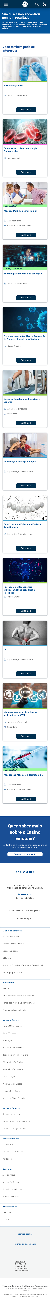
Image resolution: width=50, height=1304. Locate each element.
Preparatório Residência (13, 1048)
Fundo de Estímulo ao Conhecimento (19, 1003)
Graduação (8, 1040)
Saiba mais (26, 109)
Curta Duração (9, 1076)
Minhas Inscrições (11, 1196)
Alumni (6, 988)
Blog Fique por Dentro (12, 972)
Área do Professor (11, 1182)
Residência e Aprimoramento (15, 1055)
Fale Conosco (9, 1212)
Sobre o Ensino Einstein (13, 944)
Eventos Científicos (11, 1091)
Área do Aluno (9, 1175)
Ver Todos (7, 1159)
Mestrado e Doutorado (13, 1069)
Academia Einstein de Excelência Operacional (23, 965)
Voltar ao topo (26, 872)
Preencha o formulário (25, 854)
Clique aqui (20, 1261)
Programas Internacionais (14, 1010)
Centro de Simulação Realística (16, 1121)
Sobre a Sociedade (11, 936)
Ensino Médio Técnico (12, 1026)
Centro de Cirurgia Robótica (15, 1129)
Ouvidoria (7, 1220)
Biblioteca (7, 958)
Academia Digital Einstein (14, 1098)
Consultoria (8, 1144)
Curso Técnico (9, 1033)
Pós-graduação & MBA (13, 1062)
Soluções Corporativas (13, 1152)
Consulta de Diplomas (12, 1189)
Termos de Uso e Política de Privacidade (25, 1286)
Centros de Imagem (11, 1114)
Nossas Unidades (10, 951)
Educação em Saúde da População (18, 996)
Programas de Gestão (12, 1084)
